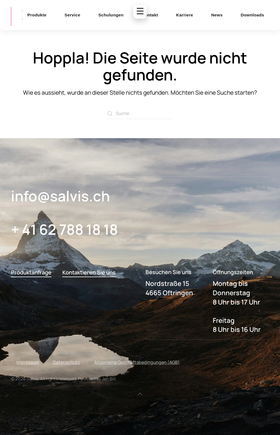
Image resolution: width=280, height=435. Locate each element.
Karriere (184, 15)
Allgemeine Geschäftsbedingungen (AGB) (137, 362)
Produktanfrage (31, 272)
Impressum (27, 362)
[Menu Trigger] (140, 12)
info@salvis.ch (60, 196)
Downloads (252, 15)
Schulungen (111, 15)
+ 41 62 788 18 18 (64, 229)
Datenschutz (66, 362)
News (217, 15)
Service (72, 15)
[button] (140, 394)
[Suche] (140, 113)
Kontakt (150, 15)
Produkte (36, 15)
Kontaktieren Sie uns (89, 272)
